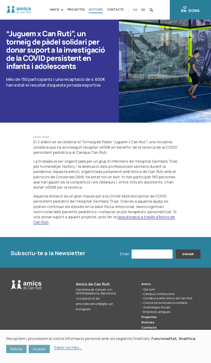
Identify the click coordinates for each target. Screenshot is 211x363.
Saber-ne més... (68, 347)
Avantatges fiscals (156, 307)
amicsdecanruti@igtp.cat (94, 304)
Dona (190, 9)
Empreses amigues (157, 312)
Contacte (115, 9)
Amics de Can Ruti (18, 10)
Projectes (76, 9)
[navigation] (88, 9)
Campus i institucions (159, 294)
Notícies (96, 9)
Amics (54, 9)
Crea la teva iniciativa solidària (165, 303)
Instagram (83, 309)
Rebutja (16, 349)
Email (125, 253)
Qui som (149, 289)
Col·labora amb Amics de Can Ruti (167, 298)
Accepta (39, 349)
